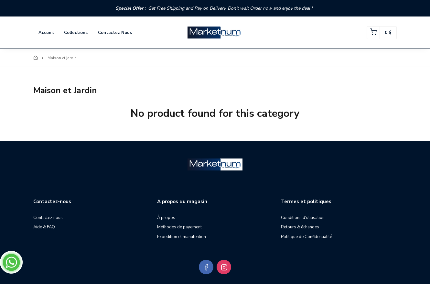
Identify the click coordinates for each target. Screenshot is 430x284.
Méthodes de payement (179, 227)
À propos (166, 218)
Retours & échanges (300, 227)
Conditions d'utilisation (303, 218)
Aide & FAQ (44, 227)
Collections (76, 33)
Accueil (46, 33)
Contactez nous (115, 33)
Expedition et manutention (181, 237)
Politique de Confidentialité (306, 237)
